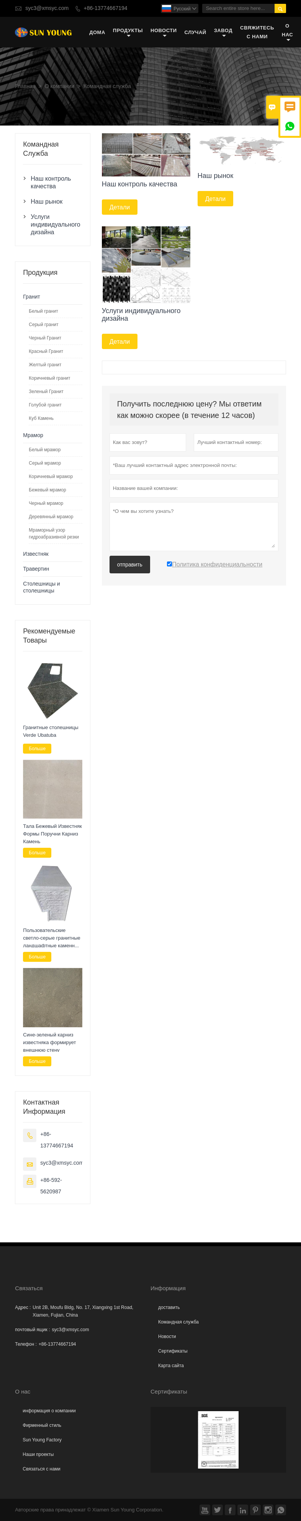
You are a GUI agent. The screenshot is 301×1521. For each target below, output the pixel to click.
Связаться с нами (41, 1469)
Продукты (128, 33)
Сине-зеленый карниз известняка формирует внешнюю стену (49, 1042)
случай (195, 32)
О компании (59, 86)
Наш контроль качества (51, 182)
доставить (169, 1307)
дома (97, 32)
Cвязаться (29, 1288)
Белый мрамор (45, 449)
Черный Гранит (45, 338)
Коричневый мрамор (51, 476)
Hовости (167, 1336)
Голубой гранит (45, 404)
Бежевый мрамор (47, 489)
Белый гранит (43, 311)
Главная (25, 86)
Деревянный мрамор (51, 516)
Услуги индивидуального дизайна (52, 224)
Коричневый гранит (49, 378)
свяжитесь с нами (257, 32)
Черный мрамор (46, 503)
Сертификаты (173, 1351)
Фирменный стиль (42, 1425)
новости (163, 33)
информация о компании (49, 1410)
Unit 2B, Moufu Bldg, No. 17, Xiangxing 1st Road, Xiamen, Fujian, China (83, 1311)
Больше (37, 748)
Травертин (36, 569)
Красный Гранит (46, 351)
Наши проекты (38, 1454)
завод (223, 33)
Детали (120, 207)
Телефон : (25, 1344)
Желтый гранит (45, 364)
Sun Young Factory (42, 1439)
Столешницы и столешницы (41, 587)
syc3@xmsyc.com (47, 8)
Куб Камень (41, 418)
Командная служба (178, 1322)
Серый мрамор (45, 463)
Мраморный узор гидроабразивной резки (54, 533)
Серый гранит (43, 324)
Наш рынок (46, 201)
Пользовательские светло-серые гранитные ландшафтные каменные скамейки (52, 938)
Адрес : (23, 1307)
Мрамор (33, 435)
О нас (287, 32)
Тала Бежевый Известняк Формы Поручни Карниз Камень (52, 834)
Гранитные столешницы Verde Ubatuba (50, 731)
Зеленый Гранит (46, 391)
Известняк (35, 554)
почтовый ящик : (32, 1329)
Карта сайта (171, 1365)
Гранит (31, 297)
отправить (129, 564)
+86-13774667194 (106, 8)
